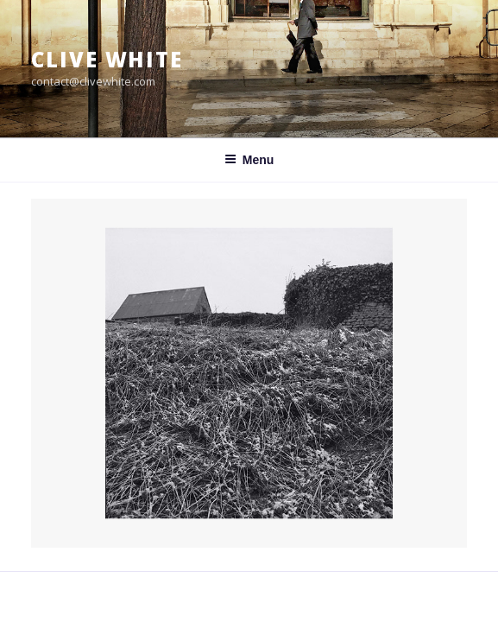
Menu (249, 160)
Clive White (107, 59)
